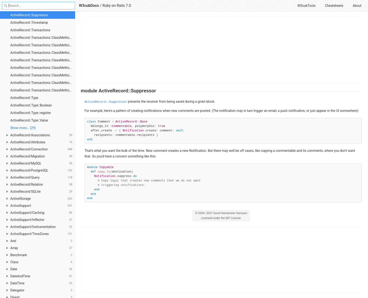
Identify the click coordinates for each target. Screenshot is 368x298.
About (357, 6)
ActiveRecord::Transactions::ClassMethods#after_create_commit (42, 53)
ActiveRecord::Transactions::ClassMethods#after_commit (42, 45)
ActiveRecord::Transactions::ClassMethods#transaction (42, 90)
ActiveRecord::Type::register (30, 113)
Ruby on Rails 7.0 (116, 5)
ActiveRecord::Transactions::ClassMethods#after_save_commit (42, 75)
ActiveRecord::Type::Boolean (31, 105)
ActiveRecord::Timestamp (29, 22)
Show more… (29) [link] (23, 128)
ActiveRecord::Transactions (30, 30)
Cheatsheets (334, 6)
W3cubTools (306, 6)
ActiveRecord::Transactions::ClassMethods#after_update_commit (42, 83)
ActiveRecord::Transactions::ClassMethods (41, 37)
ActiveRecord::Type (24, 98)
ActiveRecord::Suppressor (29, 15)
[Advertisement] (221, 50)
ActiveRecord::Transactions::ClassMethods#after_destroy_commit (42, 60)
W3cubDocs (89, 5)
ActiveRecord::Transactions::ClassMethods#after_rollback (42, 68)
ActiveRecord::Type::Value (29, 120)
